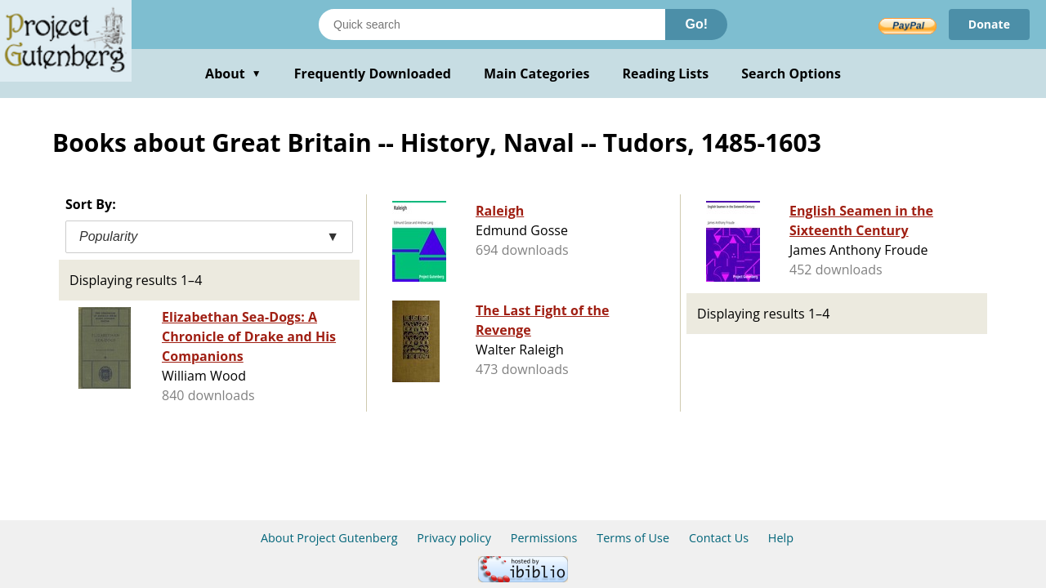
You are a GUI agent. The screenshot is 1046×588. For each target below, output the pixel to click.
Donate (989, 24)
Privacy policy (454, 538)
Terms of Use (633, 538)
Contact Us (719, 538)
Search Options (791, 73)
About (233, 73)
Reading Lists (666, 73)
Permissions (544, 538)
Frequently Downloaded (372, 73)
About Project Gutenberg (329, 538)
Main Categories (537, 73)
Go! (696, 24)
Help (780, 538)
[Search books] (492, 24)
